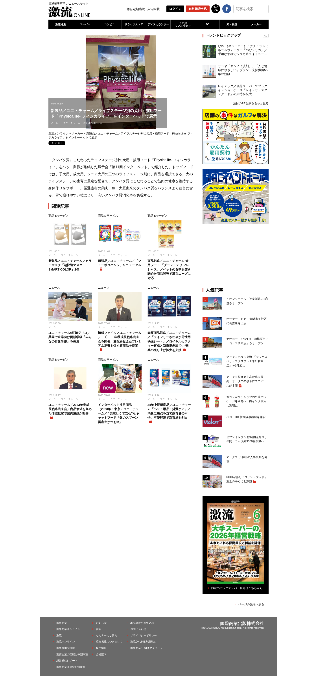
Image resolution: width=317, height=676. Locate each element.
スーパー (85, 24)
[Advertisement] (236, 255)
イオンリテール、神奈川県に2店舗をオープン (247, 301)
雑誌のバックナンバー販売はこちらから (237, 588)
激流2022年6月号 (92, 123)
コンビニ (109, 24)
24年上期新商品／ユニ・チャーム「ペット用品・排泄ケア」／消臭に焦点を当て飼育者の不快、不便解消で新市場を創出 (169, 411)
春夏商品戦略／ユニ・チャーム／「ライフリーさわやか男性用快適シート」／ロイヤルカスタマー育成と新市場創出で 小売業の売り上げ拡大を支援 (169, 341)
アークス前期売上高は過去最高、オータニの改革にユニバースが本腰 (246, 381)
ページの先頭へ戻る (251, 604)
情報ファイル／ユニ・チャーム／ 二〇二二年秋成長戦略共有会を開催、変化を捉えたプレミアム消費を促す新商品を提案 (119, 339)
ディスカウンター (158, 24)
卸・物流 (232, 24)
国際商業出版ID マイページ (146, 648)
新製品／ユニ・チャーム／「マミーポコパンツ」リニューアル (119, 263)
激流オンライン (58, 133)
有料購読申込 (197, 9)
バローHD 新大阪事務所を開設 (245, 417)
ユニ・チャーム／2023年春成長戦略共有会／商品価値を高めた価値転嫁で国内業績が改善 (70, 409)
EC (207, 24)
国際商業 (61, 623)
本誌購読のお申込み (142, 623)
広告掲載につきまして (109, 641)
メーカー (256, 24)
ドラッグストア (134, 24)
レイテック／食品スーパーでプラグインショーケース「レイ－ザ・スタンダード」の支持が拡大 (242, 90)
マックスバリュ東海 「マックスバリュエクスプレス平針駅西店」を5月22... (246, 361)
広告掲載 (153, 9)
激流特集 (60, 24)
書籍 (98, 629)
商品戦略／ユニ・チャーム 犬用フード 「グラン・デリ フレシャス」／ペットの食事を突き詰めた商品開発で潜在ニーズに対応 (169, 269)
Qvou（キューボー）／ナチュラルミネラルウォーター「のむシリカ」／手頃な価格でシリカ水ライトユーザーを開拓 (243, 50)
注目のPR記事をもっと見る (251, 103)
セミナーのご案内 (106, 635)
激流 (59, 635)
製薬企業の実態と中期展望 (72, 654)
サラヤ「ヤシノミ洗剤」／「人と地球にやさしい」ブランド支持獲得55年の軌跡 (243, 70)
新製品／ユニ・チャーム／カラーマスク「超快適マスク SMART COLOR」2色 (70, 265)
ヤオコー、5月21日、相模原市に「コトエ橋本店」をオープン (247, 341)
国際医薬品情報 (65, 648)
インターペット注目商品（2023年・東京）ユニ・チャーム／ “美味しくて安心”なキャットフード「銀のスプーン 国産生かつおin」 (118, 413)
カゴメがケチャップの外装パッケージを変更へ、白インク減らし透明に (246, 401)
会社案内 (101, 654)
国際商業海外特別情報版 (70, 667)
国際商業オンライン (68, 629)
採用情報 (101, 648)
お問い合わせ (138, 629)
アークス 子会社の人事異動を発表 (246, 459)
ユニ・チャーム (71, 123)
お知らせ (101, 623)
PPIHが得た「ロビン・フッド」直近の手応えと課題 (246, 479)
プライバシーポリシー (143, 635)
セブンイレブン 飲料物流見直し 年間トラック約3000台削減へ (246, 439)
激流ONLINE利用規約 (143, 641)
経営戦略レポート (66, 660)
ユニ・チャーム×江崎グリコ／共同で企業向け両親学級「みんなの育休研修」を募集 (70, 337)
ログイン (175, 9)
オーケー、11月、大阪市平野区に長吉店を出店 (246, 321)
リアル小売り (183, 24)
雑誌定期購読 (136, 9)
